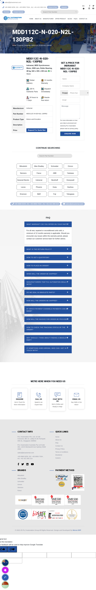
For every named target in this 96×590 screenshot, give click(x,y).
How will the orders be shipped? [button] (42, 300)
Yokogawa (70, 194)
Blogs (72, 19)
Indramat (39, 180)
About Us (40, 19)
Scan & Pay (53, 7)
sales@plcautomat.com (11, 2)
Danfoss (70, 187)
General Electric (23, 180)
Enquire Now (70, 134)
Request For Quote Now (37, 130)
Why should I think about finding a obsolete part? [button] (47, 339)
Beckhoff (54, 180)
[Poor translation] (12, 549)
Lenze (23, 187)
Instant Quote (18, 12)
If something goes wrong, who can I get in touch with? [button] (46, 349)
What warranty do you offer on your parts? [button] (48, 224)
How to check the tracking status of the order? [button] (46, 328)
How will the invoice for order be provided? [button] (48, 319)
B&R (39, 194)
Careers (58, 458)
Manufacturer (51, 19)
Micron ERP (77, 530)
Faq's (78, 19)
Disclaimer (58, 455)
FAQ (56, 443)
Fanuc (39, 173)
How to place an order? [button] (38, 265)
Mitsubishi (23, 166)
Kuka (55, 187)
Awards (64, 7)
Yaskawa (70, 173)
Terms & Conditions (61, 452)
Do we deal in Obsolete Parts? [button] (41, 292)
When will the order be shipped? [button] (42, 274)
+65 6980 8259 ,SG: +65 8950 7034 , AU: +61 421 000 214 (24, 7)
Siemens (23, 173)
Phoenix (39, 187)
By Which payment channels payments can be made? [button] (47, 310)
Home (34, 19)
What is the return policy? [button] (39, 249)
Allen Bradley (39, 166)
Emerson (23, 194)
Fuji (54, 194)
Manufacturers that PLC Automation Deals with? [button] (47, 283)
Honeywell (70, 180)
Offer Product (63, 19)
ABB (54, 173)
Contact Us (86, 19)
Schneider (54, 166)
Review (6, 12)
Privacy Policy (60, 449)
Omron (70, 166)
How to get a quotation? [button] (38, 257)
